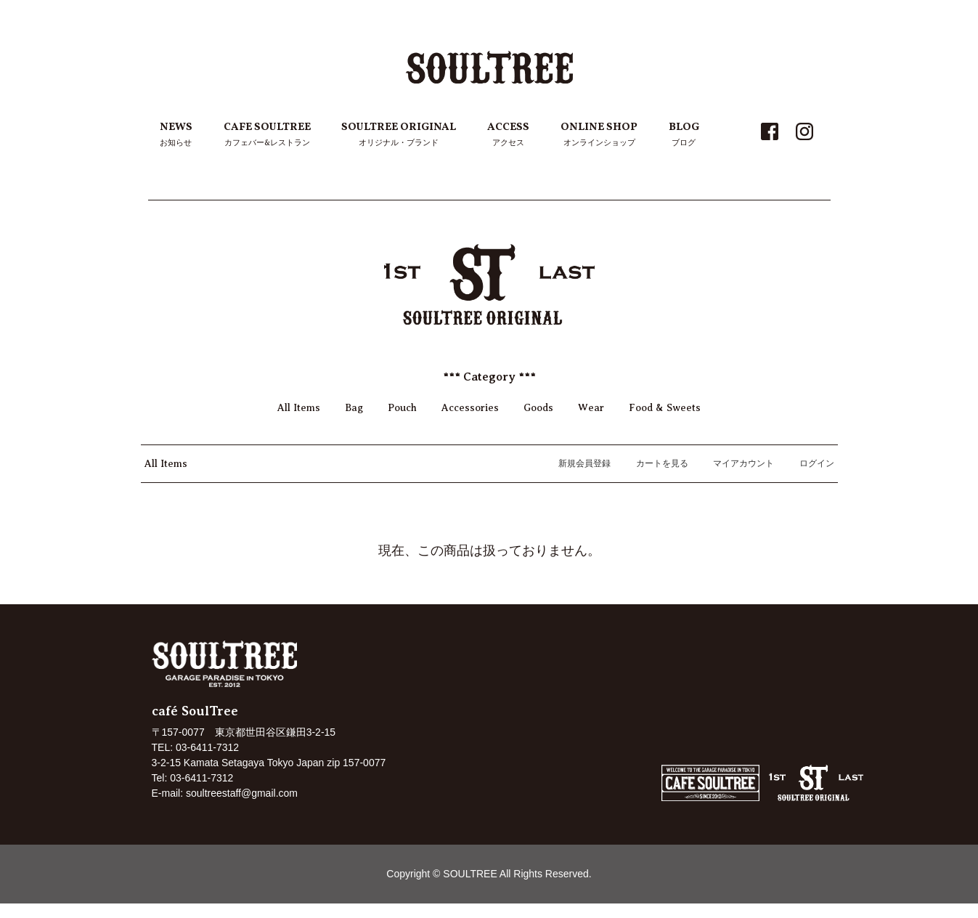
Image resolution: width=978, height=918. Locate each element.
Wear (591, 407)
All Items (298, 407)
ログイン (809, 463)
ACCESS (508, 135)
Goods (538, 407)
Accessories (470, 407)
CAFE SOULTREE (267, 135)
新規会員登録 (577, 463)
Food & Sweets (665, 407)
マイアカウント (736, 463)
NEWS (176, 135)
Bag (354, 407)
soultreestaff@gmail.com (242, 793)
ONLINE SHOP (599, 135)
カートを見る (654, 463)
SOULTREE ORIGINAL (398, 135)
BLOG (684, 135)
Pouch (402, 407)
